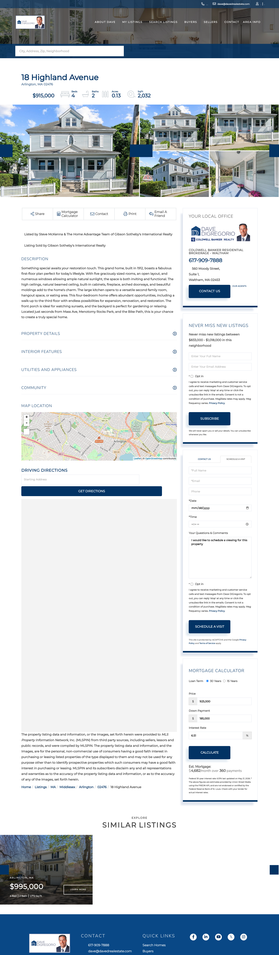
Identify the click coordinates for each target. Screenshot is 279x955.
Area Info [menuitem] (246, 27)
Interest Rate (197, 728)
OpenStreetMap (153, 458)
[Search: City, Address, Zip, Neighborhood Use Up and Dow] (65, 51)
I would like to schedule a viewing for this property (220, 558)
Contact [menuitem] (226, 27)
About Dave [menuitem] (99, 27)
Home (26, 776)
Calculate (210, 753)
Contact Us (209, 291)
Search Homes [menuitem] (218, 952)
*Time (193, 517)
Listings (41, 776)
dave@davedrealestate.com (208, 4)
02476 (102, 776)
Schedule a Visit (236, 459)
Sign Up (252, 4)
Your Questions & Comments (208, 533)
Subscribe (209, 418)
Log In (241, 4)
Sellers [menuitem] (205, 27)
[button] (120, 51)
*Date (192, 501)
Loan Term (196, 681)
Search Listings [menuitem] (157, 27)
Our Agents (239, 286)
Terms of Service (207, 643)
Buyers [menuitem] (185, 27)
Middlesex (67, 776)
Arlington (86, 776)
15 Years (230, 681)
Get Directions (158, 480)
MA (53, 776)
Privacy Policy (217, 403)
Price (192, 694)
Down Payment (199, 711)
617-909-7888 (175, 4)
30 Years (213, 681)
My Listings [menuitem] (126, 27)
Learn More (78, 896)
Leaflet (137, 458)
